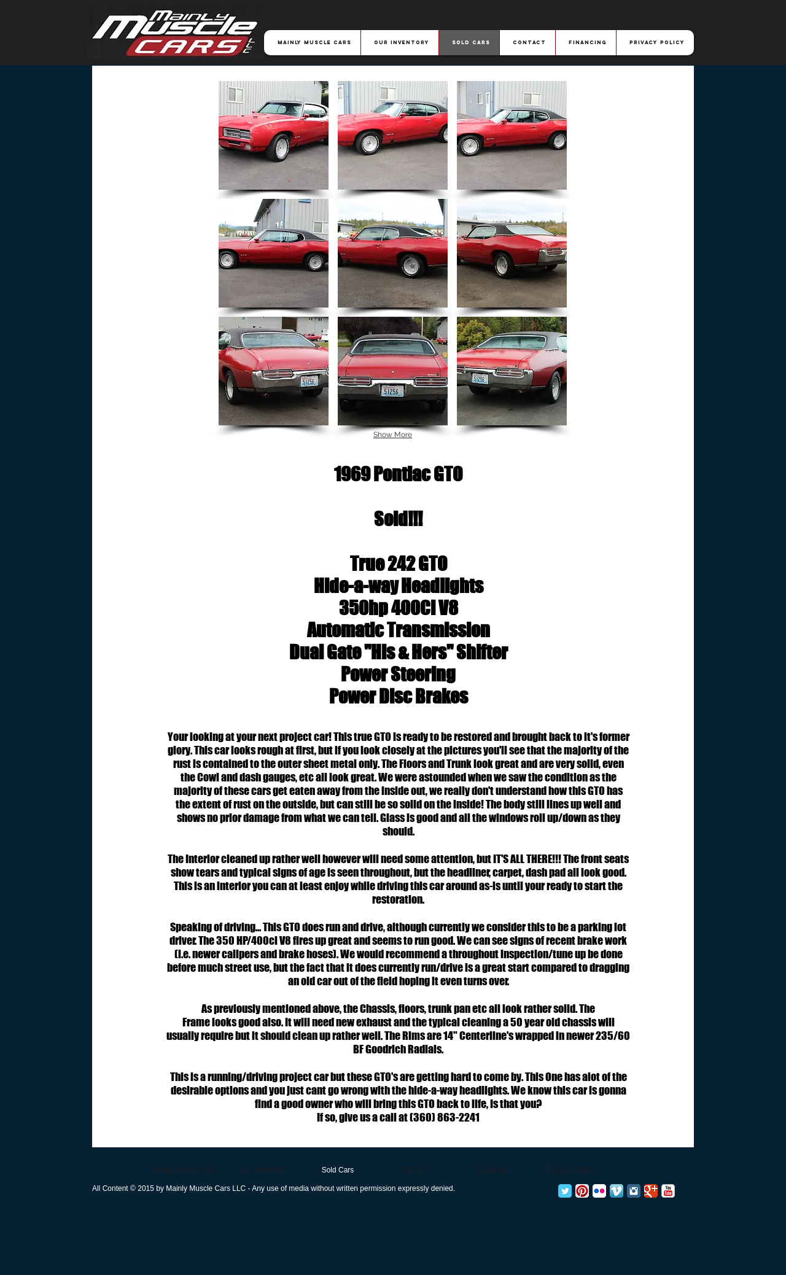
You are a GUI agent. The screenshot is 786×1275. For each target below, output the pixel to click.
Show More (392, 434)
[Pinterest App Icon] (582, 1191)
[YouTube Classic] (668, 1191)
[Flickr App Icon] (599, 1191)
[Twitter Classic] (565, 1191)
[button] (274, 135)
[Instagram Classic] (633, 1191)
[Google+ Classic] (651, 1191)
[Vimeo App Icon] (616, 1191)
